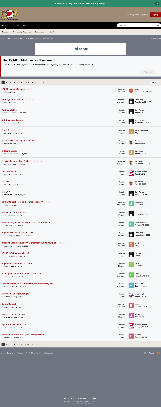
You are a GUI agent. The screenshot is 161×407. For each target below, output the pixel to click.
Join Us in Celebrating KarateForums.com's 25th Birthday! (78, 4)
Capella (7, 205)
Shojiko (137, 273)
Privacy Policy (70, 398)
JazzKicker (139, 151)
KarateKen (8, 102)
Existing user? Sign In (137, 15)
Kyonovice (8, 337)
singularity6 (139, 293)
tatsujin (7, 266)
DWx (6, 276)
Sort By (154, 82)
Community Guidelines (22, 32)
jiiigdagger (139, 202)
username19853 (10, 246)
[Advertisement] (80, 376)
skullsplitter (8, 317)
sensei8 (138, 89)
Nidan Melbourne (141, 130)
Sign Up (155, 15)
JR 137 (137, 314)
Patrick (6, 92)
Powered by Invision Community (80, 403)
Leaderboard (40, 32)
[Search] (129, 25)
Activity (16, 25)
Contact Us (82, 398)
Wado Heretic (9, 286)
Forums (5, 32)
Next (27, 82)
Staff (52, 32)
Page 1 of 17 (43, 82)
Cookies (93, 398)
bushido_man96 (141, 171)
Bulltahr (7, 296)
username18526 (10, 225)
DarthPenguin (140, 100)
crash (137, 243)
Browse (5, 26)
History (26, 25)
